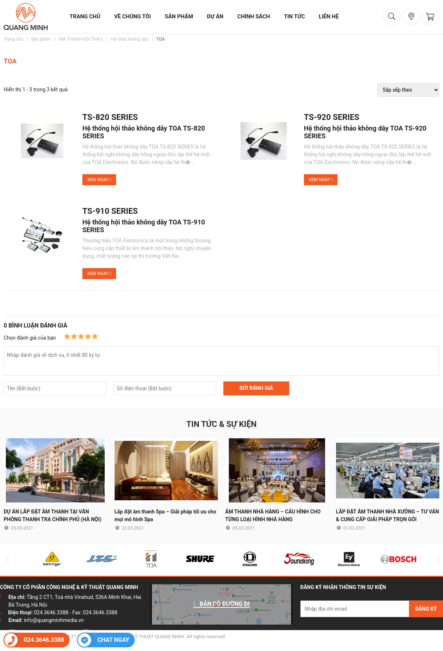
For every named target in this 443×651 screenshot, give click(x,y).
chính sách (253, 16)
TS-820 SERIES (110, 117)
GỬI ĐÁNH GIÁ (256, 388)
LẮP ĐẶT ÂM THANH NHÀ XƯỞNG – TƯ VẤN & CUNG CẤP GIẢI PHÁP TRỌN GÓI (387, 515)
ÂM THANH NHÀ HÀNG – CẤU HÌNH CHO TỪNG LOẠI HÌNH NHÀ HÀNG (273, 515)
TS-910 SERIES (110, 211)
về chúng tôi (132, 16)
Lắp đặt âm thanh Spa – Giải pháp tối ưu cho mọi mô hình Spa (165, 515)
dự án (215, 16)
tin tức (294, 16)
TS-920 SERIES (331, 117)
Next (437, 560)
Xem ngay (99, 179)
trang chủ (85, 16)
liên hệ (329, 16)
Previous (6, 560)
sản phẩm (179, 16)
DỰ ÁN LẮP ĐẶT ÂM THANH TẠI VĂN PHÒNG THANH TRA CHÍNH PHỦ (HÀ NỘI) (52, 515)
